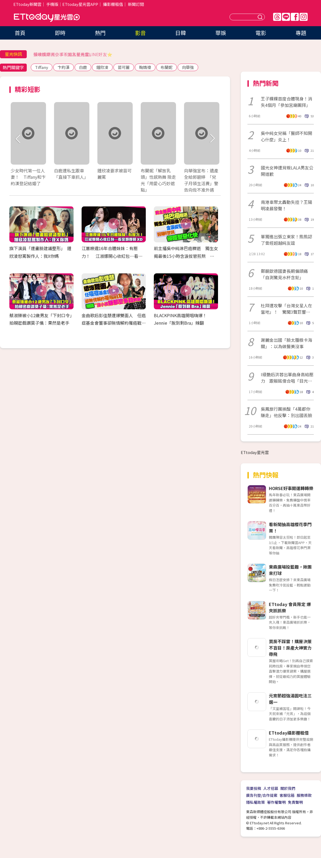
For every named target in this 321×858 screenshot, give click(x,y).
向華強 (188, 67)
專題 (301, 33)
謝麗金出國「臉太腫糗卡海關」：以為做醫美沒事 (286, 343)
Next (212, 138)
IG (304, 17)
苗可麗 (124, 67)
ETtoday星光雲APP (80, 4)
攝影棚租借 (113, 4)
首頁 (20, 33)
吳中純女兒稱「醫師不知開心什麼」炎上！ (286, 136)
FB (295, 17)
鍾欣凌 (102, 67)
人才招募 (270, 788)
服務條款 (304, 795)
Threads (277, 17)
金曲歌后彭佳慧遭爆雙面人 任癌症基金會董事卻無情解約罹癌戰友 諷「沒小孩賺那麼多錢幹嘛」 (116, 323)
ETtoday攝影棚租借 (289, 732)
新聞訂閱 (136, 4)
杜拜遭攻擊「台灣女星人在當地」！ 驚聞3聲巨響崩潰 (286, 308)
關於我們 (287, 788)
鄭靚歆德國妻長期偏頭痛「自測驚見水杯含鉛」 (284, 274)
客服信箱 (287, 795)
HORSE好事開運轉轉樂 (291, 488)
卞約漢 (64, 67)
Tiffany (41, 67)
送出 (261, 17)
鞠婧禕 (145, 67)
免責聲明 (295, 802)
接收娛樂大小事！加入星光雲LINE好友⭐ (72, 54)
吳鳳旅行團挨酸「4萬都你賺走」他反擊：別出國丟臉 (286, 412)
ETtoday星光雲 (47, 17)
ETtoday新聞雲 (27, 4)
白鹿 (83, 67)
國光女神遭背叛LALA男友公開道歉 (287, 170)
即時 (60, 33)
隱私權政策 (255, 802)
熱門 (100, 33)
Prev (18, 138)
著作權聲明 (276, 802)
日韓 (180, 33)
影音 (140, 33)
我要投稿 (253, 788)
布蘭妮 (166, 67)
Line (286, 17)
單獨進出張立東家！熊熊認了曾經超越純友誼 (286, 239)
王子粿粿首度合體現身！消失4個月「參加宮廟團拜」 (286, 101)
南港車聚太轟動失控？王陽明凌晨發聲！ (286, 205)
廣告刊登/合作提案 (261, 795)
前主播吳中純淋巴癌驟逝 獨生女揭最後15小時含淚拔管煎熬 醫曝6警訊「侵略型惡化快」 (186, 256)
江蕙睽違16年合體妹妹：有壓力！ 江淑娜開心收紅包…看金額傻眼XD (112, 256)
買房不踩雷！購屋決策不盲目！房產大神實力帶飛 (290, 647)
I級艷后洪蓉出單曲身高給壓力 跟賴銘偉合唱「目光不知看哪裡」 (287, 377)
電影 (260, 33)
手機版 (52, 4)
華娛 (220, 33)
